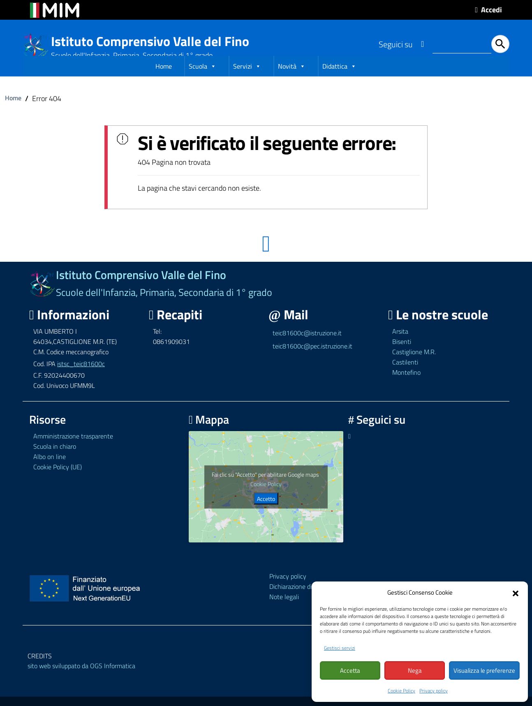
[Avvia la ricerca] (500, 44)
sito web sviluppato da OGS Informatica (81, 680)
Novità (291, 82)
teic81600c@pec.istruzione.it (312, 361)
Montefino (406, 387)
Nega (415, 671)
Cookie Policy (401, 690)
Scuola (202, 82)
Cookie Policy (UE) (57, 482)
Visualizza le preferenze (484, 671)
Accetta (350, 671)
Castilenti (405, 376)
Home (163, 82)
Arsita (400, 346)
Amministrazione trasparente (73, 451)
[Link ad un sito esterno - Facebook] (423, 44)
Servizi (247, 82)
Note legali (284, 611)
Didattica (339, 82)
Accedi (491, 9)
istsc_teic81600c (81, 378)
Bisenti (401, 356)
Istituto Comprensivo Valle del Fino (150, 41)
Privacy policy (433, 690)
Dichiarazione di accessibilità (307, 601)
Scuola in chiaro (54, 461)
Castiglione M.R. (414, 366)
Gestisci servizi (339, 648)
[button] (515, 593)
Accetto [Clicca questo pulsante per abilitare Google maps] (266, 513)
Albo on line (49, 471)
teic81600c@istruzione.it (307, 348)
